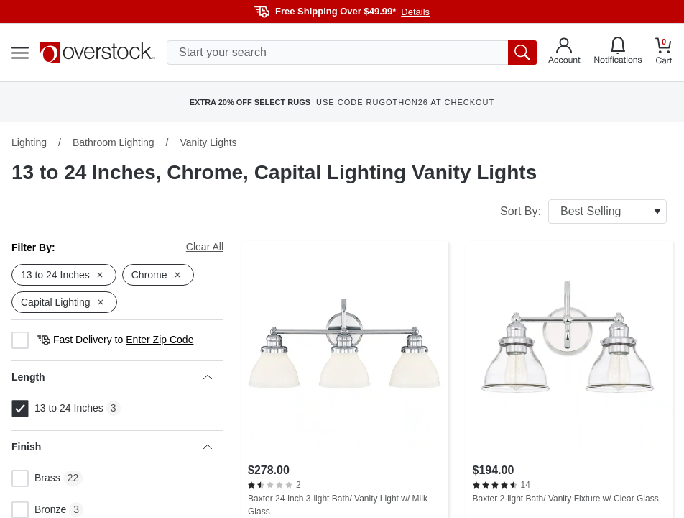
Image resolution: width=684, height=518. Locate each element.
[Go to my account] (564, 52)
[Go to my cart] (664, 52)
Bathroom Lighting (113, 142)
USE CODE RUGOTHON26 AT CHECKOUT (405, 102)
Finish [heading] (111, 447)
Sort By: (583, 211)
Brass (35, 478)
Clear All (204, 247)
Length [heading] (111, 377)
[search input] (352, 52)
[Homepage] (97, 52)
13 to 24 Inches (57, 408)
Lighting (29, 142)
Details (415, 11)
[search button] (522, 52)
